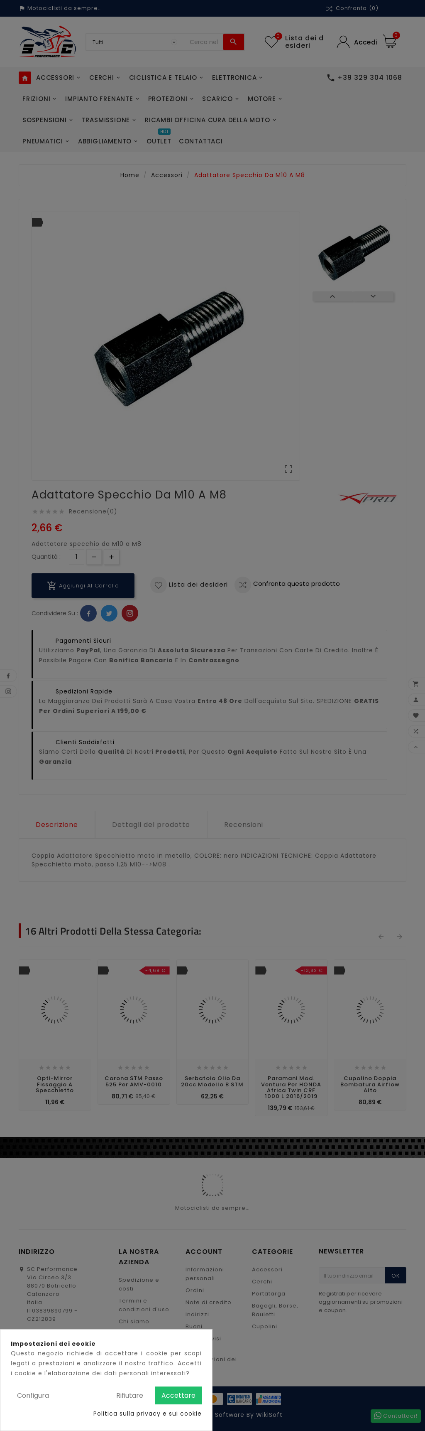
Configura (33, 1395)
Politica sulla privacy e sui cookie (147, 1413)
